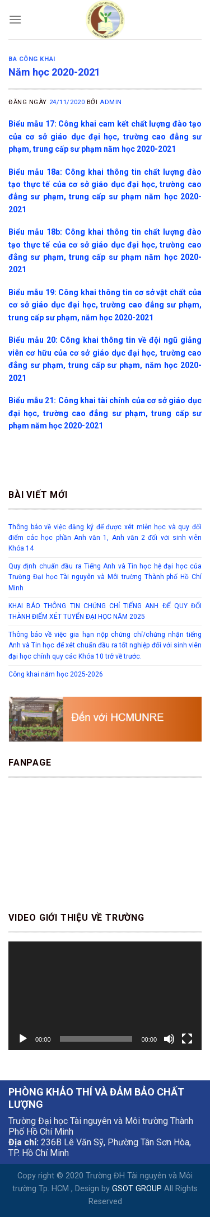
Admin (111, 102)
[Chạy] (23, 1039)
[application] (105, 995)
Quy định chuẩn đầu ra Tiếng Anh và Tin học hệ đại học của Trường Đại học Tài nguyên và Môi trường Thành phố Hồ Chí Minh (105, 576)
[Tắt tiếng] (169, 1039)
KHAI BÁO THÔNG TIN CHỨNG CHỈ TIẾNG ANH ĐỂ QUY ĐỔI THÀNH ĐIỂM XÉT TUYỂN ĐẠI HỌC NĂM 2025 (105, 611)
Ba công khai (31, 59)
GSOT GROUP (137, 1188)
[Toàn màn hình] (187, 1039)
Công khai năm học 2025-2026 (55, 674)
